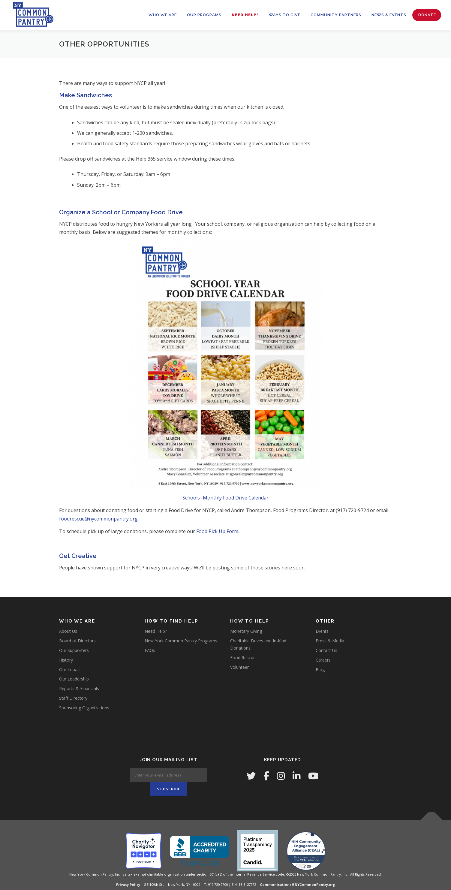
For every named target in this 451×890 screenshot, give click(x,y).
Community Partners (336, 15)
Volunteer (239, 667)
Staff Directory (73, 698)
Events (322, 631)
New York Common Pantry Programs (181, 641)
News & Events (388, 15)
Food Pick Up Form (217, 531)
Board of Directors (77, 641)
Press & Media (330, 641)
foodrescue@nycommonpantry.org (98, 518)
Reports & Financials (79, 688)
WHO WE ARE (163, 15)
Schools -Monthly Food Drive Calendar (225, 497)
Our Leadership (74, 679)
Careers (323, 660)
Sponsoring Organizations (84, 707)
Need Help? (245, 15)
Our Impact (70, 669)
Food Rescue (243, 657)
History (66, 660)
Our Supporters (74, 650)
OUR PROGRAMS (204, 15)
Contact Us (326, 650)
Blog (320, 669)
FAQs (150, 650)
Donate (427, 15)
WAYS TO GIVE (284, 15)
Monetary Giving (246, 631)
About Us (68, 631)
